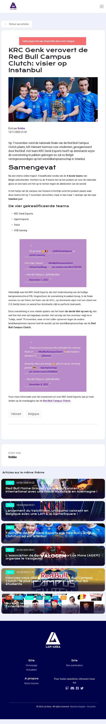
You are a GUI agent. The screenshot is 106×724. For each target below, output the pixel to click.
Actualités (31, 674)
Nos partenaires (74, 670)
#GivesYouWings (38, 267)
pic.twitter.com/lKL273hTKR (66, 267)
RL (47, 602)
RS (63, 602)
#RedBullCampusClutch (60, 263)
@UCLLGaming (37, 255)
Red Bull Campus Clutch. (57, 400)
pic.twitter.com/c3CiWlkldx (43, 371)
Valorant (16, 413)
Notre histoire (31, 688)
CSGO (18, 602)
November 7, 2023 (38, 280)
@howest (46, 355)
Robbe (21, 128)
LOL (39, 602)
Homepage (31, 670)
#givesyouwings (48, 367)
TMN (72, 602)
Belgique (33, 413)
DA (8, 602)
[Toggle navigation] (101, 6)
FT (55, 602)
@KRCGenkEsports (62, 251)
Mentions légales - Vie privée (82, 711)
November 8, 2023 (38, 384)
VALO (10, 482)
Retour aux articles (19, 24)
